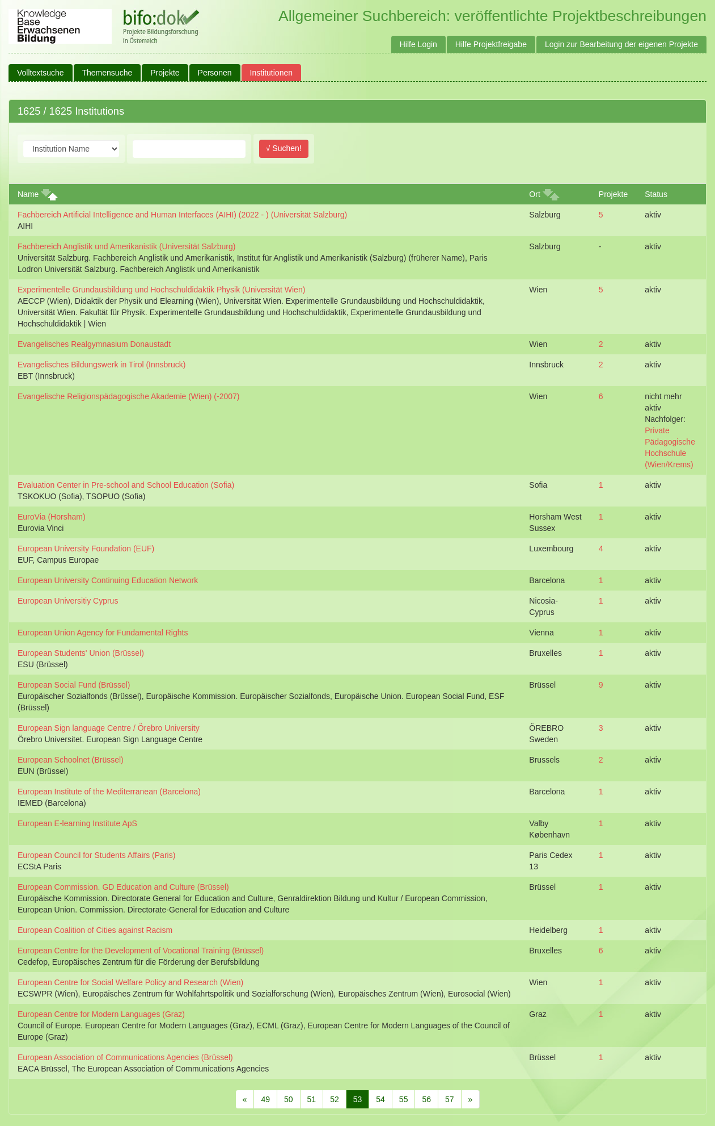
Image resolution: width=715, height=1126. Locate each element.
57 (449, 1099)
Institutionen (271, 72)
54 (380, 1099)
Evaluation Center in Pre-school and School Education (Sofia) (126, 484)
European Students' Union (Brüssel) (81, 653)
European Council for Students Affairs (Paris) (96, 855)
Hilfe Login (418, 44)
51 (311, 1099)
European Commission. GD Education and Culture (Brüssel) (123, 886)
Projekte (164, 72)
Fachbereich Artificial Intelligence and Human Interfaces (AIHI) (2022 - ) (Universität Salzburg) (182, 214)
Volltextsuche (40, 72)
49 (265, 1099)
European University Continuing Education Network (108, 580)
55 (403, 1099)
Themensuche (107, 72)
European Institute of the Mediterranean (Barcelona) (109, 791)
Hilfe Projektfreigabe (491, 44)
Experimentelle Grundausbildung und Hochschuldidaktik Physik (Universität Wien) (161, 289)
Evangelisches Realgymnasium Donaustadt (94, 344)
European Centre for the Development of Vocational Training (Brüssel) (141, 950)
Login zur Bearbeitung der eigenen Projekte (621, 44)
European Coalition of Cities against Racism (95, 930)
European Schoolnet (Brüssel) (71, 759)
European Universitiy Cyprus (68, 600)
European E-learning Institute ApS (77, 823)
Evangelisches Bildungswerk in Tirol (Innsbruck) (101, 364)
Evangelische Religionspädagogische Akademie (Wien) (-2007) (128, 396)
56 (426, 1099)
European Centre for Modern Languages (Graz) (101, 1014)
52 (334, 1099)
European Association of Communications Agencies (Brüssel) (125, 1057)
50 (288, 1099)
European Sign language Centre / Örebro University (109, 727)
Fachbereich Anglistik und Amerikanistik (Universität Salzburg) (126, 246)
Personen (215, 72)
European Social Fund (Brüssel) (74, 684)
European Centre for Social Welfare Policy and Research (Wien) (130, 982)
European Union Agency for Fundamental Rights (103, 632)
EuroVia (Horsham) (52, 516)
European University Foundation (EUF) (86, 548)
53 (357, 1099)
